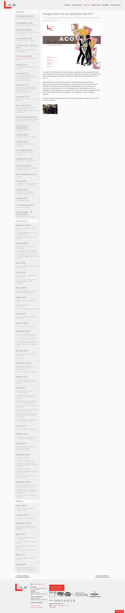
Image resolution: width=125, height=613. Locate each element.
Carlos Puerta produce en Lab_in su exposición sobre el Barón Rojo (27, 291)
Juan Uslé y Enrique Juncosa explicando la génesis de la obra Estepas (26, 381)
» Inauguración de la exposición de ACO (27, 59)
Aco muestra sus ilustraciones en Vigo (26, 301)
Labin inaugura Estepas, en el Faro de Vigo (27, 546)
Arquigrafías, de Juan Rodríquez (26, 161)
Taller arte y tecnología (23, 207)
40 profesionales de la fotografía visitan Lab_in (26, 144)
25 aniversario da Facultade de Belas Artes (26, 354)
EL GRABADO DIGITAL (23, 458)
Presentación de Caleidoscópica (26, 18)
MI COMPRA (105, 5)
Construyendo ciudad (23, 469)
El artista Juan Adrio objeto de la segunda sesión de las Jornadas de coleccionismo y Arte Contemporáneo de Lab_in (27, 89)
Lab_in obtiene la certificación (25, 326)
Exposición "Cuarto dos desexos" (26, 518)
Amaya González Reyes (24, 130)
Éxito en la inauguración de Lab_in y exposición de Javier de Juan (27, 486)
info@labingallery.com (39, 584)
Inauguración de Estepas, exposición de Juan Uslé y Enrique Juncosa (27, 184)
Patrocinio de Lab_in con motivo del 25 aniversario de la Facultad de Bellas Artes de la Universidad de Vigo (27, 343)
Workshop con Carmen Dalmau (26, 41)
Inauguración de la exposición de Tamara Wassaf (26, 50)
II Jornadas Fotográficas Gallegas (26, 137)
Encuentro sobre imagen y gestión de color (27, 237)
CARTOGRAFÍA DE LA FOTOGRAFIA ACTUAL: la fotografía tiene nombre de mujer (27, 256)
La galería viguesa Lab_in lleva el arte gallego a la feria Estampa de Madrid (27, 527)
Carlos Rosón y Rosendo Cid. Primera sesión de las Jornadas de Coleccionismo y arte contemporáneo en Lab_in (27, 78)
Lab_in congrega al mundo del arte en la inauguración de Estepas (27, 420)
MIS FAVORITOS (116, 5)
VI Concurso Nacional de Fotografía (27, 372)
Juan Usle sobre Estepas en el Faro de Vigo (27, 542)
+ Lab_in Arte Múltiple (36, 607)
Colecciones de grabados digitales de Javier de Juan (27, 472)
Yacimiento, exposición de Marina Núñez (27, 558)
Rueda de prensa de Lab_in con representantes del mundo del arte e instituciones (27, 491)
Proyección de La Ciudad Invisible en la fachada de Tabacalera (27, 438)
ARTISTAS (68, 5)
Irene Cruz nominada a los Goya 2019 (26, 229)
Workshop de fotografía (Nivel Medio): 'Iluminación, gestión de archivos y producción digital (26, 569)
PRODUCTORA (95, 5)
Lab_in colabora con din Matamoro (27, 338)
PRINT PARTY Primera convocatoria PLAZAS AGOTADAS (27, 168)
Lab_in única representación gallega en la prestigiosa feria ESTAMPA (27, 120)
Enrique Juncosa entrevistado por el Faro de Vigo (27, 406)
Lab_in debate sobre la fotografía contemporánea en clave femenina (27, 251)
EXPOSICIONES (77, 5)
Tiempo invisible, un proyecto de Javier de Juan (26, 496)
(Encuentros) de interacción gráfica (27, 25)
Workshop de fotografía (23, 200)
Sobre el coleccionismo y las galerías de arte (27, 99)
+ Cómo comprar (35, 605)
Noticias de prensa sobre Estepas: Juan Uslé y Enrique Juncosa (27, 402)
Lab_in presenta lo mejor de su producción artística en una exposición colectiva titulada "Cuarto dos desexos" (27, 110)
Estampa (19, 176)
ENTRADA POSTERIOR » (102, 576)
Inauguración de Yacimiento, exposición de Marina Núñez (25, 192)
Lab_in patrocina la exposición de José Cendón (26, 317)
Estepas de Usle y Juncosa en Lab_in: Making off (25, 391)
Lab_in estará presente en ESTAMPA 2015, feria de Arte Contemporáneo (25, 367)
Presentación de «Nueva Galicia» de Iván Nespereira (27, 33)
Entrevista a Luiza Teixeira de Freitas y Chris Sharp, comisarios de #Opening (27, 464)
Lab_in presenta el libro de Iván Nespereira (26, 247)
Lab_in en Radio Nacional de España (27, 309)
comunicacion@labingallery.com (61, 605)
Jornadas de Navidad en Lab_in (26, 460)
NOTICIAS (86, 5)
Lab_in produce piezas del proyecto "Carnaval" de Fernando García (27, 335)
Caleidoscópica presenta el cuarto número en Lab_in (27, 233)
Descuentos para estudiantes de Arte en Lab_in (26, 276)
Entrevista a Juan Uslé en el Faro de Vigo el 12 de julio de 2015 (27, 410)
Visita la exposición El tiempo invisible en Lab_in (25, 476)
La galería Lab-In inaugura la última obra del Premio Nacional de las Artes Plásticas (27, 415)
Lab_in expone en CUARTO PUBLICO (25, 153)
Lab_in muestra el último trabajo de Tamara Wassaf (27, 266)
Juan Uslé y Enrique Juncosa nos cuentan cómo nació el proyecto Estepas (26, 396)
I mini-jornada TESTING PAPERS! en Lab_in (27, 67)
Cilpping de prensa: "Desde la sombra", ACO (26, 509)
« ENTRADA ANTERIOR (22, 576)
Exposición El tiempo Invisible (25, 216)
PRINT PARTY (21, 358)
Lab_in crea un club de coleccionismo (23, 305)
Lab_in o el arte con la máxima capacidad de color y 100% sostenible (26, 281)
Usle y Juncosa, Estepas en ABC (26, 550)
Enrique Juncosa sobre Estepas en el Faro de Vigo (27, 538)
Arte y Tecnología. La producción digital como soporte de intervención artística (26, 448)
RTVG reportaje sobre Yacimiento (27, 429)
